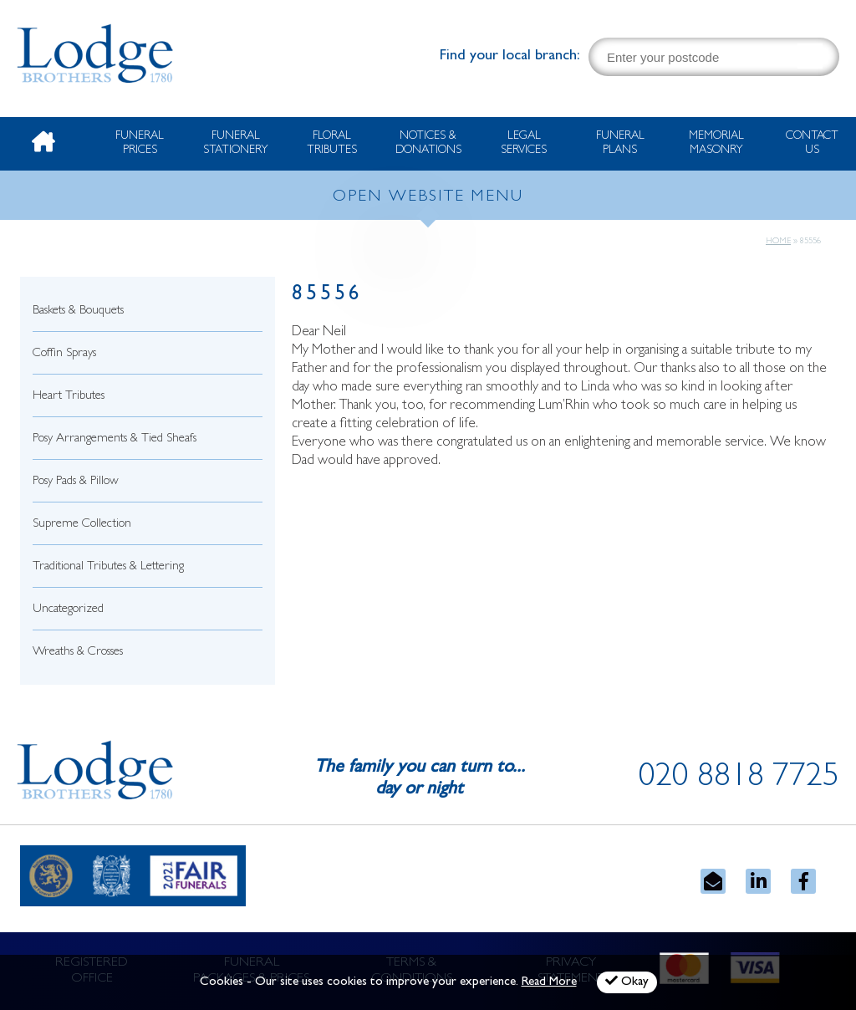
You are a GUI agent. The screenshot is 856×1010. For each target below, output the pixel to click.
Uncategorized (68, 610)
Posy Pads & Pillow (76, 482)
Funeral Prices (139, 143)
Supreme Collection (82, 524)
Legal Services (524, 143)
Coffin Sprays (64, 354)
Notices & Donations (428, 143)
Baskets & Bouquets (78, 311)
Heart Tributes (68, 396)
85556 (327, 295)
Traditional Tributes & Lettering (108, 567)
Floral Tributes (332, 143)
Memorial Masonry (716, 143)
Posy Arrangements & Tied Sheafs (114, 439)
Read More (549, 983)
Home (778, 241)
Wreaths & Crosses (78, 652)
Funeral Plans (620, 143)
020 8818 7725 (739, 779)
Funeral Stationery (235, 143)
